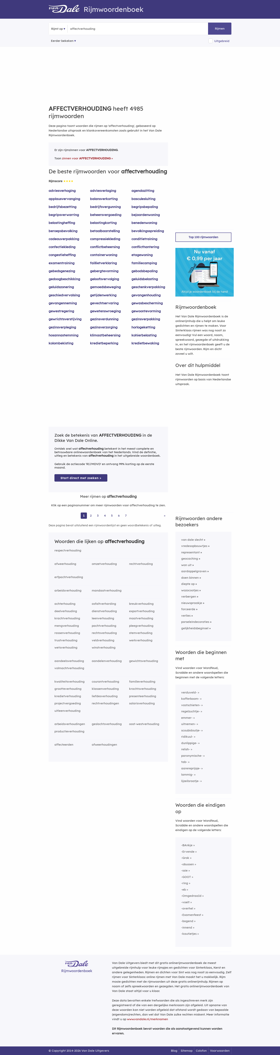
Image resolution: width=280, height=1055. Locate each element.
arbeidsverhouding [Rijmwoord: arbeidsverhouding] (67, 590)
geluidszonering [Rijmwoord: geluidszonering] (61, 287)
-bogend (187, 921)
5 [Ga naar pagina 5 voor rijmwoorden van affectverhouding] (112, 515)
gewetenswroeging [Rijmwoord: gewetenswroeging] (105, 311)
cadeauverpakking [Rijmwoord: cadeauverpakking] (64, 239)
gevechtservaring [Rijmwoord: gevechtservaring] (104, 303)
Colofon (201, 1050)
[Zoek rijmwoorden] (89, 29)
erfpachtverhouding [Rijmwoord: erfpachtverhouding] (68, 577)
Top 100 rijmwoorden (203, 237)
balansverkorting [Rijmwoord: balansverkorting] (104, 199)
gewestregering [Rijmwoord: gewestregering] (61, 311)
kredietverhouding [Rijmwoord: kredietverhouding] (67, 696)
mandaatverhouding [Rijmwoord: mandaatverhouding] (107, 590)
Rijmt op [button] (57, 29)
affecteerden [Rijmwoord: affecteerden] (63, 744)
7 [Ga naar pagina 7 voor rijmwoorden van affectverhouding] (126, 515)
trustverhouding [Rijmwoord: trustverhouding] (65, 640)
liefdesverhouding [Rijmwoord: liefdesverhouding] (105, 696)
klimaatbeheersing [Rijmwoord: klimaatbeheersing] (105, 335)
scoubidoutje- (190, 730)
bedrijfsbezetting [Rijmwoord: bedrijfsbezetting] (62, 207)
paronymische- (191, 755)
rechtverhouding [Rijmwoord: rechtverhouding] (141, 564)
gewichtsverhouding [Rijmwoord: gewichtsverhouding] (143, 661)
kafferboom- (190, 698)
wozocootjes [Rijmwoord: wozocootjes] (190, 590)
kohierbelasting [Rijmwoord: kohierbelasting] (144, 335)
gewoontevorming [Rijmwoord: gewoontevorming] (146, 311)
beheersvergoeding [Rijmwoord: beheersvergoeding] (105, 215)
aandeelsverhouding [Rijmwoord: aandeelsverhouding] (69, 661)
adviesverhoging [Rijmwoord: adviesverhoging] (62, 191)
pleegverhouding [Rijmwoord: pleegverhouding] (141, 626)
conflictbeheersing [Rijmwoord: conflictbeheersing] (105, 247)
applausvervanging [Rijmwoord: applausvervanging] (64, 199)
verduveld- (189, 692)
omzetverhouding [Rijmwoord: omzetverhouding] (104, 564)
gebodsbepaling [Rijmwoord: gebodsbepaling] (144, 271)
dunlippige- (189, 743)
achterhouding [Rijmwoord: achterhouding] (64, 604)
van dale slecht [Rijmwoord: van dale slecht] (192, 540)
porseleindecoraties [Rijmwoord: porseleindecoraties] (195, 622)
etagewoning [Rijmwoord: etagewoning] (142, 255)
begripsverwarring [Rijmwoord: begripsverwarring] (64, 215)
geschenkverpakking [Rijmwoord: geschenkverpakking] (148, 287)
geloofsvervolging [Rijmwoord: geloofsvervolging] (104, 279)
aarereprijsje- (190, 768)
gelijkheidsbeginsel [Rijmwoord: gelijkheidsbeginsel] (194, 628)
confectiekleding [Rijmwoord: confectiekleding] (62, 247)
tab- (184, 762)
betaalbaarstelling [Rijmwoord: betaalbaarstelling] (105, 231)
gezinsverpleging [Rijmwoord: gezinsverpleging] (62, 327)
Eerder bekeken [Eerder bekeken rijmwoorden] (62, 41)
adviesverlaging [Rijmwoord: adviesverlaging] (103, 191)
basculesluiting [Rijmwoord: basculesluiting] (143, 199)
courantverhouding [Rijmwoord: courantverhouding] (105, 681)
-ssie (184, 870)
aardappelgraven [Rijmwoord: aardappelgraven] (193, 571)
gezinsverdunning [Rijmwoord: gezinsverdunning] (104, 319)
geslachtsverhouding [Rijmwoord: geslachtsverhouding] (107, 724)
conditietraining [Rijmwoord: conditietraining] (144, 239)
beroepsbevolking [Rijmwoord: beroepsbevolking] (63, 231)
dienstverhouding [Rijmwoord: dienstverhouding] (104, 611)
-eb (183, 889)
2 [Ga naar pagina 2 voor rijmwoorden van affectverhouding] (91, 515)
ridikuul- (187, 736)
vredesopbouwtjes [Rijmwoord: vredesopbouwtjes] (194, 546)
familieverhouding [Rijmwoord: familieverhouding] (142, 681)
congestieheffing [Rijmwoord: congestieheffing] (62, 255)
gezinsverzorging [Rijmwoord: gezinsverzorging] (103, 327)
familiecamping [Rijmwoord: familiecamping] (144, 263)
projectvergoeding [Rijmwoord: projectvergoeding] (67, 703)
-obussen (187, 864)
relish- (185, 749)
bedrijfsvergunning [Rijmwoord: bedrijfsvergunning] (105, 207)
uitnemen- (188, 724)
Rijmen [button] (220, 28)
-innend (186, 927)
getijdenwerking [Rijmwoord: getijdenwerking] (103, 295)
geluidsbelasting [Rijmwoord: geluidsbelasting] (144, 279)
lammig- (187, 774)
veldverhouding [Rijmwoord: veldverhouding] (103, 640)
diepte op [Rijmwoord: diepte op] (188, 584)
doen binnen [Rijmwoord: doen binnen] (190, 577)
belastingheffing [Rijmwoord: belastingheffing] (62, 223)
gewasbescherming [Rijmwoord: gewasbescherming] (147, 303)
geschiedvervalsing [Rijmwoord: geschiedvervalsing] (64, 295)
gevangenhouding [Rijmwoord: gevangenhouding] (146, 295)
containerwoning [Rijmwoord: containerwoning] (103, 255)
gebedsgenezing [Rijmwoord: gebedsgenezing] (62, 271)
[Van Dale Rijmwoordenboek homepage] (66, 9)
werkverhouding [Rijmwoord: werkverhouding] (140, 640)
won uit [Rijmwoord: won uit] (186, 565)
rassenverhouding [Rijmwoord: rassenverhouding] (67, 633)
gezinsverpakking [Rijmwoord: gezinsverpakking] (145, 319)
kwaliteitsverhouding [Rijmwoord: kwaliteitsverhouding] (69, 681)
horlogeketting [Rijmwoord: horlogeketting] (143, 327)
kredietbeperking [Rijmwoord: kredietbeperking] (104, 343)
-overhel (187, 908)
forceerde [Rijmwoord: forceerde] (188, 609)
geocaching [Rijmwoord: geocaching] (189, 558)
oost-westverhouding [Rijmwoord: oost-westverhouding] (144, 724)
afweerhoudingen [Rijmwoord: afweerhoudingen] (104, 744)
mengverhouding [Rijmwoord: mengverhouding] (66, 626)
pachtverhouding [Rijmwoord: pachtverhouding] (104, 626)
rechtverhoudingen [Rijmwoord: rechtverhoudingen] (105, 703)
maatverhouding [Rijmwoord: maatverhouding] (141, 618)
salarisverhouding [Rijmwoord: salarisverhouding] (142, 703)
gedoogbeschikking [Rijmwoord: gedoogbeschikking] (64, 279)
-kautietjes (189, 934)
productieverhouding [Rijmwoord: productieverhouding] (69, 731)
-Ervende (187, 851)
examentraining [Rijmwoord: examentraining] (61, 263)
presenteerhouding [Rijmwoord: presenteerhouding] (142, 696)
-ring (184, 883)
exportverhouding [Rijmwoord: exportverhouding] (142, 611)
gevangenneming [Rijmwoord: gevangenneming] (63, 303)
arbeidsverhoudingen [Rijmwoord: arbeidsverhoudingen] (69, 724)
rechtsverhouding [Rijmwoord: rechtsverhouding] (104, 633)
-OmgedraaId (191, 896)
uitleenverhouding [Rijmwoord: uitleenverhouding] (67, 711)
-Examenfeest (191, 915)
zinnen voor (86, 158)
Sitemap (186, 1050)
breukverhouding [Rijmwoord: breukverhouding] (141, 604)
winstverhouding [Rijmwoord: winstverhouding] (104, 647)
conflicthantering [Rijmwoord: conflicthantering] (145, 247)
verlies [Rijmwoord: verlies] (186, 615)
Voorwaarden (220, 1050)
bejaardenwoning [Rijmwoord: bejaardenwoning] (145, 215)
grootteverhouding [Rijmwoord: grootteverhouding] (67, 689)
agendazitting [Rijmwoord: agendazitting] (142, 191)
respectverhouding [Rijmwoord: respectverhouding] (67, 550)
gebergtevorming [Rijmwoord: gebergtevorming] (104, 271)
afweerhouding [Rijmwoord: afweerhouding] (65, 564)
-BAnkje (186, 845)
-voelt (185, 902)
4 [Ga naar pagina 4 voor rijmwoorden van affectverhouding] (105, 515)
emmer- (186, 718)
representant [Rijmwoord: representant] (190, 552)
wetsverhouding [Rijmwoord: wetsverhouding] (65, 647)
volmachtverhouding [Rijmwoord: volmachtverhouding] (69, 668)
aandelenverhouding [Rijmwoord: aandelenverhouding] (107, 661)
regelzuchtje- (190, 711)
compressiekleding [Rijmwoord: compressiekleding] (105, 239)
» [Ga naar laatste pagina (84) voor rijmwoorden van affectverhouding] (164, 515)
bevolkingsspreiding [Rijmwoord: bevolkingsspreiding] (147, 231)
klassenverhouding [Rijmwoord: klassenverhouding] (105, 689)
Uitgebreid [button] (221, 41)
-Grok (185, 858)
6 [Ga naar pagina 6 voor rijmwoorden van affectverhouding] (119, 515)
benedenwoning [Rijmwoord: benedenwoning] (144, 223)
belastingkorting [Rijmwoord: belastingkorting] (103, 223)
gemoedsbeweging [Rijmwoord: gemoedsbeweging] (105, 287)
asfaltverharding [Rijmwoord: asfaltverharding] (104, 604)
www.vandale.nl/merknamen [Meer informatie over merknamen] (147, 1019)
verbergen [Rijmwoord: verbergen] (188, 596)
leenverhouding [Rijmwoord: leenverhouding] (103, 618)
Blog (174, 1050)
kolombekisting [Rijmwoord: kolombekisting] (61, 343)
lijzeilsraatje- (190, 781)
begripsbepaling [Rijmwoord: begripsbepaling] (144, 207)
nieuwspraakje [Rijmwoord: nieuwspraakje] (191, 603)
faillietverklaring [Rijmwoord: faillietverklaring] (103, 263)
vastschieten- (190, 705)
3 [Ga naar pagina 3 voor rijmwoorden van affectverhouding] (98, 515)
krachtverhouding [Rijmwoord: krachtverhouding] (67, 618)
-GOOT (186, 877)
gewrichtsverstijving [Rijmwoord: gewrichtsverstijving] (65, 319)
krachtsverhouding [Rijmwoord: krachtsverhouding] (142, 689)
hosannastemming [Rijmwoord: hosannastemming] (63, 335)
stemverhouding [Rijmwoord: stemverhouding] (140, 633)
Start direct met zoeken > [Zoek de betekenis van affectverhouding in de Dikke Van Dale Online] (80, 478)
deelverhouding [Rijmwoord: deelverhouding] (65, 611)
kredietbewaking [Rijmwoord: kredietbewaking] (145, 343)
